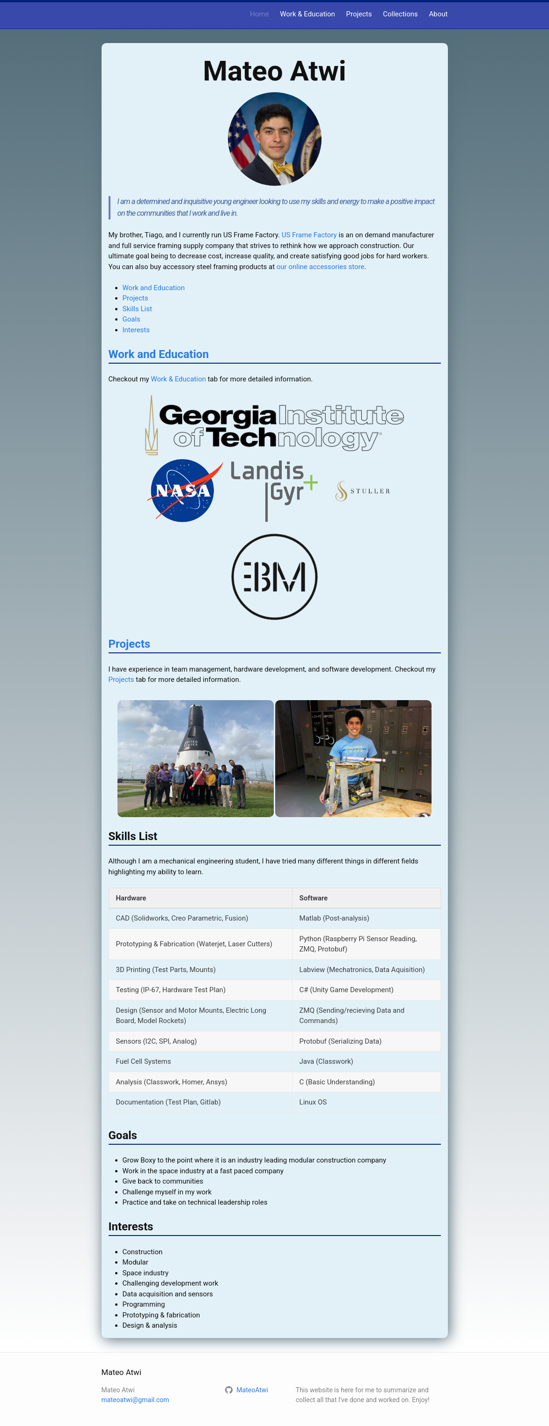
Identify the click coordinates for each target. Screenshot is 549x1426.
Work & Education (307, 14)
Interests (136, 330)
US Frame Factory (309, 235)
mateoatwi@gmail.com (135, 1400)
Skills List (137, 309)
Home (259, 14)
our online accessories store (321, 267)
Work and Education (154, 288)
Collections (400, 14)
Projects (359, 14)
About (438, 14)
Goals (131, 319)
